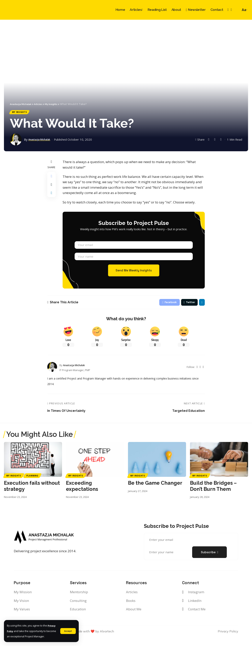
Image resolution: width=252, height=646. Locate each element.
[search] (237, 10)
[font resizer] (244, 9)
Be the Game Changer (155, 492)
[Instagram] (228, 9)
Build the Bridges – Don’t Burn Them (213, 495)
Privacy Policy (15, 625)
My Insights (21, 112)
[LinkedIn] (231, 9)
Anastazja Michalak (42, 141)
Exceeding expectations (82, 495)
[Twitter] (196, 375)
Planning (32, 484)
